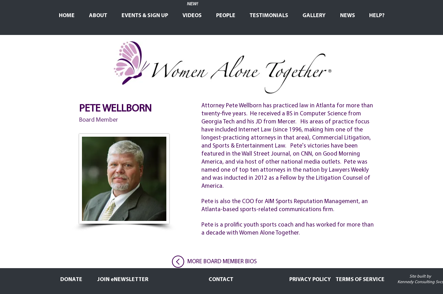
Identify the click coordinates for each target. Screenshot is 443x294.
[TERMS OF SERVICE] (360, 280)
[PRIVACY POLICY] (310, 280)
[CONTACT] (221, 280)
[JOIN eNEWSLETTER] (123, 280)
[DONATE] (71, 280)
